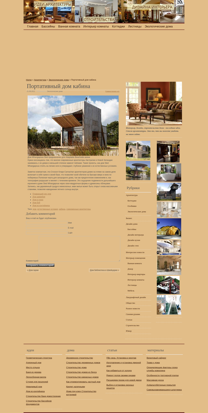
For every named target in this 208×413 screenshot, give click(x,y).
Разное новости (133, 308)
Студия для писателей (37, 382)
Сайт (70, 233)
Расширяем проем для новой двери (124, 380)
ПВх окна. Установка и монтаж (121, 358)
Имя (70, 223)
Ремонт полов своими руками (120, 375)
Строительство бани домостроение (43, 396)
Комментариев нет (112, 91)
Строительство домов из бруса (81, 372)
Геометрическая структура (39, 358)
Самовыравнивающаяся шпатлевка (164, 389)
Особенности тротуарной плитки (163, 375)
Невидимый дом (34, 386)
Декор (130, 269)
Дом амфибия (38, 197)
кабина (62, 209)
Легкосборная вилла (36, 377)
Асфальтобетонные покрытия (161, 385)
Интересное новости (135, 252)
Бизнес (129, 218)
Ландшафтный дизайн (136, 297)
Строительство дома (76, 367)
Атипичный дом (33, 362)
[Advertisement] (73, 55)
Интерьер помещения (135, 258)
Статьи (129, 319)
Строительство (132, 325)
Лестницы (134, 26)
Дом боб (36, 203)
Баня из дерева (33, 372)
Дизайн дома (131, 224)
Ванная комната (69, 26)
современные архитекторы (78, 209)
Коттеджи (118, 26)
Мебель (131, 290)
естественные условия (47, 209)
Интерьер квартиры (136, 274)
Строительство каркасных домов (82, 377)
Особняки (132, 206)
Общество (130, 303)
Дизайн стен (133, 245)
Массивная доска (155, 380)
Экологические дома (159, 26)
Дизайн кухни (134, 240)
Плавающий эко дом (41, 194)
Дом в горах (37, 200)
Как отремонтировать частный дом (83, 382)
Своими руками (133, 314)
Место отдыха (33, 367)
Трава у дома (153, 362)
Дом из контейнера (41, 205)
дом (34, 209)
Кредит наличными (75, 386)
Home (29, 80)
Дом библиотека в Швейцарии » (104, 277)
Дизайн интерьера (136, 235)
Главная (32, 26)
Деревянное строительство (79, 358)
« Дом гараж (33, 277)
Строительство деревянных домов (83, 362)
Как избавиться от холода (119, 370)
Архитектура (40, 80)
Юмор (129, 331)
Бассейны (48, 26)
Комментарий (32, 237)
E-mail (70, 228)
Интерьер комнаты (96, 26)
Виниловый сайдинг (156, 358)
